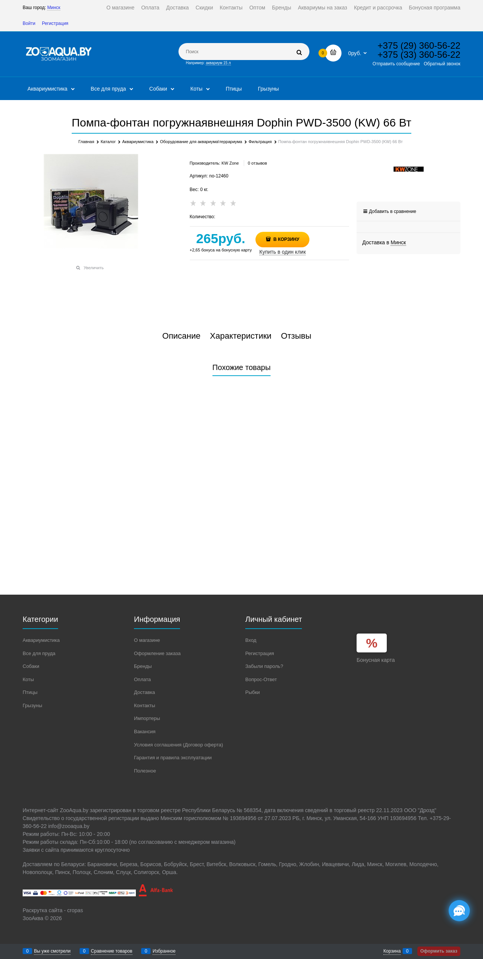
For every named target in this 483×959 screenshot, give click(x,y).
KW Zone (230, 163)
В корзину (285, 239)
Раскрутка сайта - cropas (53, 910)
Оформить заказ (438, 951)
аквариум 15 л (218, 63)
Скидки (204, 8)
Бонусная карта (376, 660)
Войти (29, 23)
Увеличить (94, 267)
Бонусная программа (434, 8)
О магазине (120, 8)
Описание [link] (181, 336)
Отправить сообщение (396, 63)
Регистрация (55, 23)
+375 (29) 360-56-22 (419, 45)
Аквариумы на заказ (322, 8)
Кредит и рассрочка (378, 8)
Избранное (163, 951)
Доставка (177, 8)
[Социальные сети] (459, 910)
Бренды (281, 8)
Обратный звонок (442, 63)
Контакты (231, 8)
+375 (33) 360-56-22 (419, 54)
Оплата (150, 8)
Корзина (392, 951)
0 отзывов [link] (257, 163)
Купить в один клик (282, 252)
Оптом (257, 8)
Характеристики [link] (240, 336)
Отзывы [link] (296, 336)
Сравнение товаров (111, 951)
